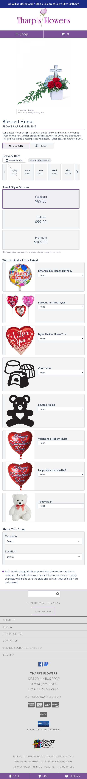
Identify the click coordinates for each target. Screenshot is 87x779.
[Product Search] (44, 593)
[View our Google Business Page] (46, 665)
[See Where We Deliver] (43, 611)
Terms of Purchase (44, 766)
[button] (43, 724)
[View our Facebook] (40, 665)
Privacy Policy (21, 766)
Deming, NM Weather (26, 761)
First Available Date (39, 160)
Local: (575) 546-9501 (43, 689)
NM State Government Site (57, 761)
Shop (21, 34)
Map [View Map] (43, 776)
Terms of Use (66, 766)
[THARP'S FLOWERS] (43, 26)
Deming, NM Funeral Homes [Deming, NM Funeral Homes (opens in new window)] (29, 756)
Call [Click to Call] (14, 776)
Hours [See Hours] (72, 776)
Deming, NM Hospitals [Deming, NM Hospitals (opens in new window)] (61, 756)
